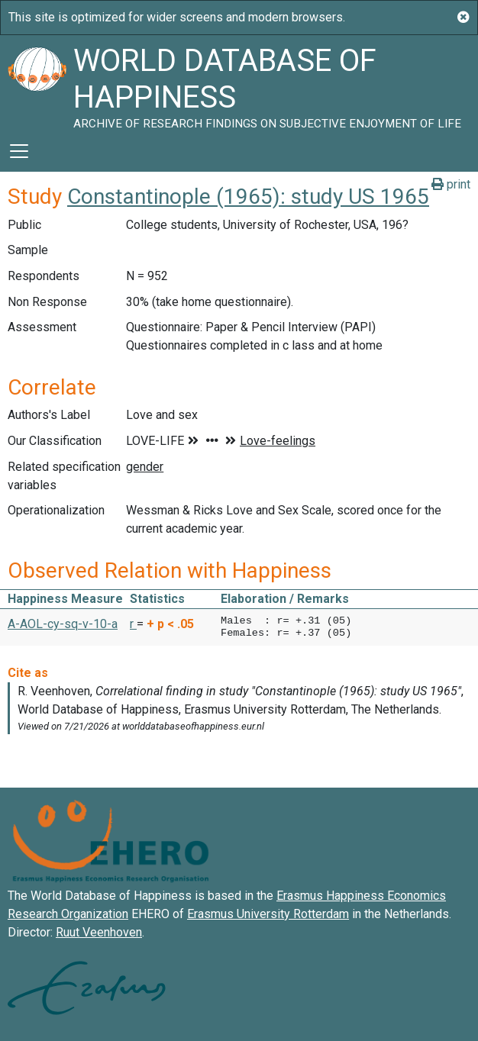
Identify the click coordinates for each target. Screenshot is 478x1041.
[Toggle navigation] (19, 151)
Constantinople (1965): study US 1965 (248, 196)
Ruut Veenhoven (99, 932)
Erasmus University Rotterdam (268, 914)
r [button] (133, 624)
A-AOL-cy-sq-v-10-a (63, 624)
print (450, 184)
